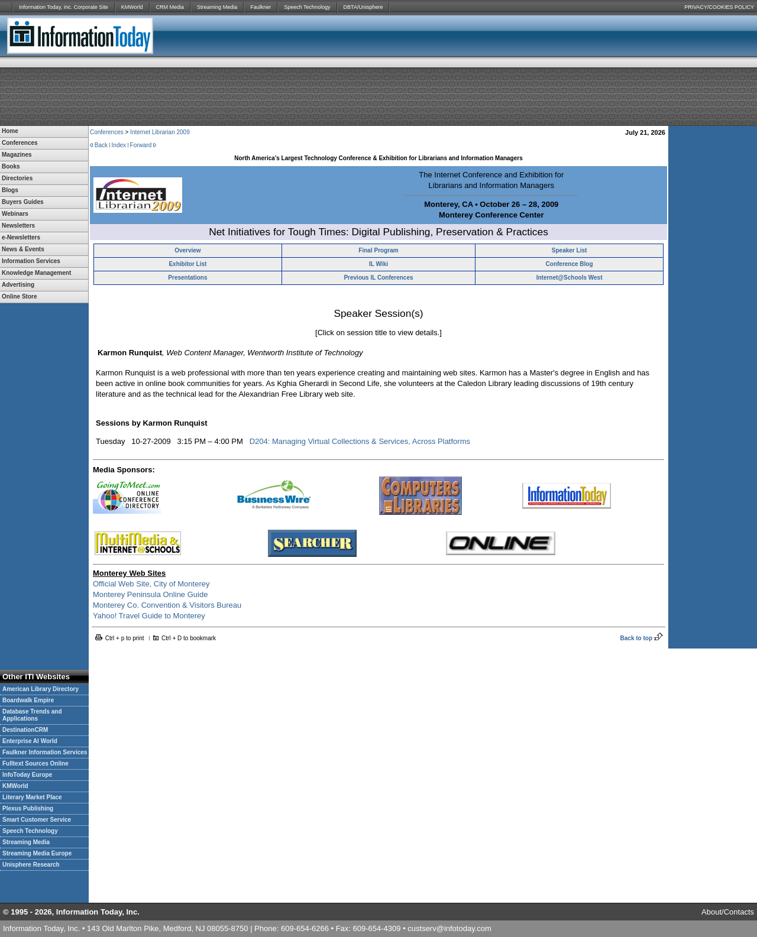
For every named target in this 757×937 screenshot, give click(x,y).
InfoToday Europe (27, 774)
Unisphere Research (31, 864)
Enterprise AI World (29, 741)
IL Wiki (378, 264)
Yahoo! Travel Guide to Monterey (149, 615)
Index (119, 145)
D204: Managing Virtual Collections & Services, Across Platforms (360, 441)
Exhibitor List (187, 264)
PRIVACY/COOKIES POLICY (719, 7)
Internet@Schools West (569, 277)
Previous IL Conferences (378, 277)
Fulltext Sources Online (35, 763)
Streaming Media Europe (37, 853)
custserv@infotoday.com (449, 928)
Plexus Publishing (27, 808)
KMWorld (132, 7)
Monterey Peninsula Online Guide (150, 594)
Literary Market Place (32, 797)
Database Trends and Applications (32, 715)
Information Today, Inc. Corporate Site (63, 7)
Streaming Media (217, 7)
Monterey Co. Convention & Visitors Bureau (167, 605)
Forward (141, 145)
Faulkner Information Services (44, 752)
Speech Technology (307, 7)
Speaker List (569, 250)
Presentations (187, 277)
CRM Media (170, 7)
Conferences (107, 132)
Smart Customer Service (36, 819)
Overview (187, 250)
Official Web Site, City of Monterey (151, 583)
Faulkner (260, 7)
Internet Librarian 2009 (160, 132)
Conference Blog (569, 264)
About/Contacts (727, 911)
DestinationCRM (25, 730)
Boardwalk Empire (28, 700)
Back (101, 145)
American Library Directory (40, 689)
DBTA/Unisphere (363, 7)
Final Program (378, 250)
